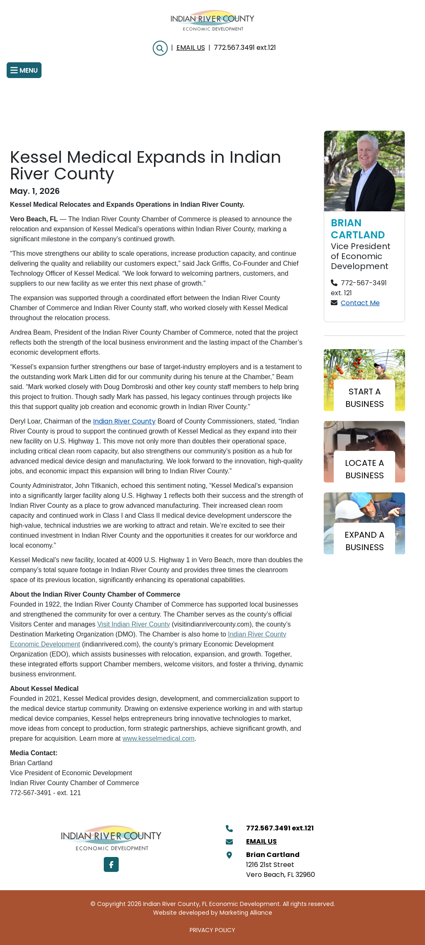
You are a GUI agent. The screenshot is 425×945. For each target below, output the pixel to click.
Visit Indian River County (133, 624)
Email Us (190, 48)
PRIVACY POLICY (212, 930)
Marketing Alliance (246, 913)
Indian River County (124, 421)
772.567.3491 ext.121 (245, 48)
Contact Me (360, 303)
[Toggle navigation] (24, 70)
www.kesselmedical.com (158, 738)
